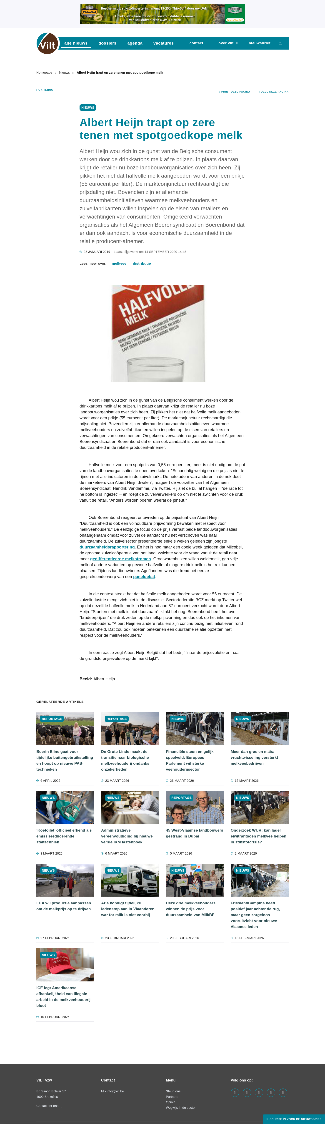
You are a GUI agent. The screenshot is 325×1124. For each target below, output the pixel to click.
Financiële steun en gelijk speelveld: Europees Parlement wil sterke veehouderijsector (190, 760)
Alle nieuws (76, 43)
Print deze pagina (234, 91)
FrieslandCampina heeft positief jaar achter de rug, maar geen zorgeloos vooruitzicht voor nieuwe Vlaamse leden (255, 915)
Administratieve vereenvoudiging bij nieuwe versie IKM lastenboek (127, 836)
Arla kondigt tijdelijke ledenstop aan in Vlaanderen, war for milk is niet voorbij (128, 909)
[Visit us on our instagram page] (259, 1093)
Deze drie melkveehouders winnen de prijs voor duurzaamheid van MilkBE (190, 909)
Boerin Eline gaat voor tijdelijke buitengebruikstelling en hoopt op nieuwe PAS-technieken (64, 760)
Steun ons (173, 1091)
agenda (134, 43)
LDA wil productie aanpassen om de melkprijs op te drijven (63, 906)
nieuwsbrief (259, 43)
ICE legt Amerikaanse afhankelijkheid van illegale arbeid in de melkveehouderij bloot (63, 997)
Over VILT (226, 43)
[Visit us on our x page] (271, 1093)
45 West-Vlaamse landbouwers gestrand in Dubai (194, 833)
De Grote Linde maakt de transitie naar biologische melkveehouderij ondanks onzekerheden (125, 760)
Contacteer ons (49, 1106)
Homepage (44, 72)
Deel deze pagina (274, 91)
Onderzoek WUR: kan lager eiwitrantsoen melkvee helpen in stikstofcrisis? (258, 836)
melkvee (119, 263)
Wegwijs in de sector (181, 1107)
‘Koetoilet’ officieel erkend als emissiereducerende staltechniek (64, 836)
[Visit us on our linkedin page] (247, 1093)
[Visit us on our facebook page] (235, 1093)
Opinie (170, 1102)
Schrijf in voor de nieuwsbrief (295, 1119)
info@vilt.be (115, 1091)
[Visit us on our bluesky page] (283, 1093)
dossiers (108, 43)
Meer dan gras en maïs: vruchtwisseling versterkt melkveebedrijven (254, 757)
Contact (196, 43)
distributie (142, 263)
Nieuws (65, 72)
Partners (172, 1097)
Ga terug (44, 89)
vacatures (163, 43)
